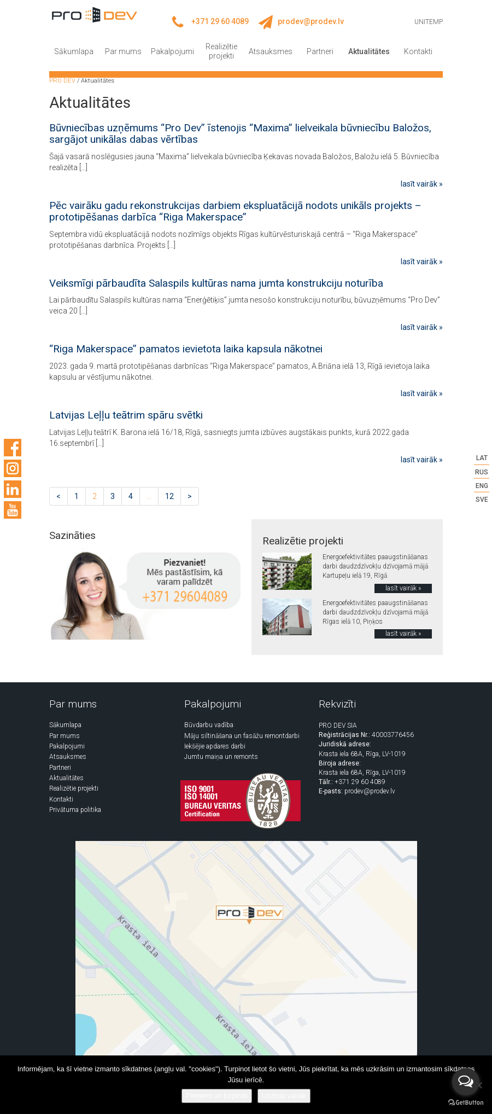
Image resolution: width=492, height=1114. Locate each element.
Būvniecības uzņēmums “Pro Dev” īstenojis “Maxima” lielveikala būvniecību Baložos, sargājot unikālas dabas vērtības (240, 133)
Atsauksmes (270, 51)
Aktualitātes (369, 51)
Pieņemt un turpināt (217, 1096)
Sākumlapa (73, 51)
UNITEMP (428, 22)
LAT (482, 458)
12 (169, 496)
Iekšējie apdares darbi (214, 746)
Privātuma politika (75, 810)
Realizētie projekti (221, 51)
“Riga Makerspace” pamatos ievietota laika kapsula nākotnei (186, 349)
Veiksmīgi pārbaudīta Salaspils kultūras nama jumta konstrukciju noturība (216, 283)
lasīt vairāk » (422, 183)
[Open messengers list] (465, 1081)
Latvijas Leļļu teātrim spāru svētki (126, 415)
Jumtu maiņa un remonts (221, 757)
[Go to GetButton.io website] (465, 1102)
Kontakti (418, 51)
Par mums (123, 51)
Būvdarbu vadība (208, 725)
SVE (482, 499)
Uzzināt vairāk (284, 1096)
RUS (481, 471)
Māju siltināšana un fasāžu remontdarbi (242, 736)
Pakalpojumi (172, 51)
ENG (482, 485)
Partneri (320, 51)
